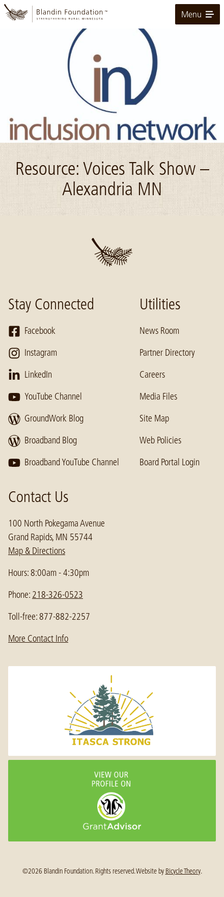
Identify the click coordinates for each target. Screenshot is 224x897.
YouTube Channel (45, 397)
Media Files (158, 396)
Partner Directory (167, 352)
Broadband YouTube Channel (63, 463)
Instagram (32, 353)
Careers (152, 374)
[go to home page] (112, 14)
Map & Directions (36, 551)
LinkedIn (30, 375)
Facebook (31, 331)
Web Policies (160, 440)
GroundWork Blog (45, 419)
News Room (159, 330)
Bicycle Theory (183, 871)
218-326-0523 (57, 594)
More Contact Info (38, 638)
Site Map (154, 418)
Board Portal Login (169, 462)
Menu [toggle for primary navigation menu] (197, 14)
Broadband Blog (42, 441)
